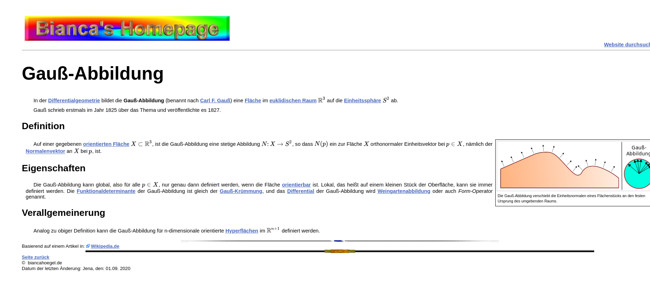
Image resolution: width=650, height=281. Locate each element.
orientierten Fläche (106, 144)
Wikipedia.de (105, 246)
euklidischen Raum (293, 100)
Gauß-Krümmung (241, 191)
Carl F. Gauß (215, 100)
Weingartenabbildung (404, 191)
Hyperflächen (241, 231)
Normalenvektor (45, 151)
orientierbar (296, 185)
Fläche (253, 100)
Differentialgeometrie (74, 100)
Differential (300, 191)
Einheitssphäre (362, 100)
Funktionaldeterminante (106, 191)
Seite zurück (35, 257)
